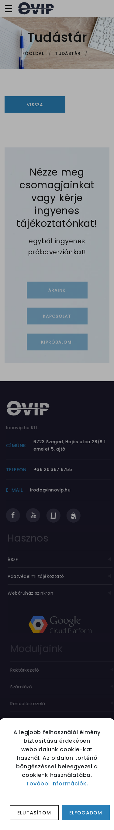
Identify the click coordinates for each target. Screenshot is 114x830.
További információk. (57, 783)
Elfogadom (85, 812)
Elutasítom (34, 812)
